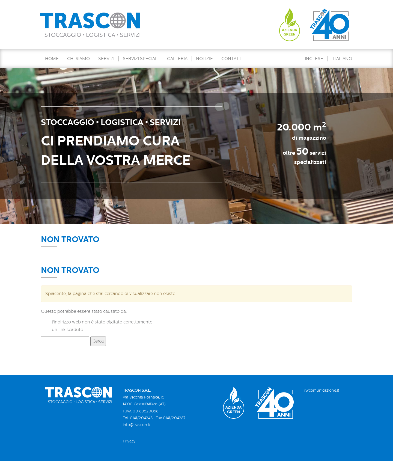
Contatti (232, 58)
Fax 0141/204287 (170, 418)
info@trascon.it (136, 425)
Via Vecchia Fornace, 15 (143, 397)
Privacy (129, 441)
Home (52, 58)
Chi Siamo (78, 58)
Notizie (204, 58)
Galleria (177, 58)
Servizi (106, 58)
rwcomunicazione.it (321, 390)
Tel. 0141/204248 (138, 418)
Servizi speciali (141, 58)
